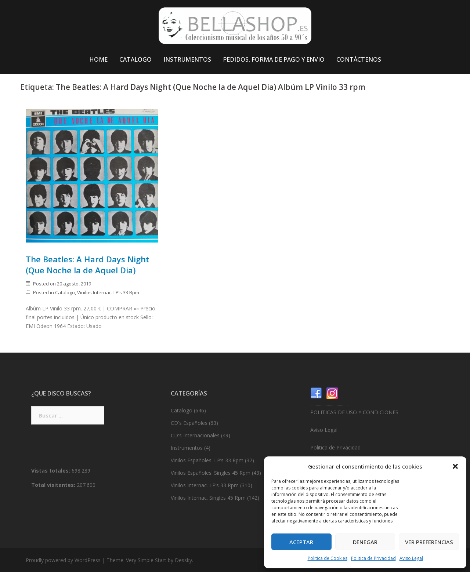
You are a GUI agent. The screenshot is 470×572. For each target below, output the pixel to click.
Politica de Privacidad (373, 558)
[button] (455, 466)
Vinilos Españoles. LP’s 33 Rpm (207, 460)
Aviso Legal (411, 558)
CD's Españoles (189, 422)
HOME (98, 59)
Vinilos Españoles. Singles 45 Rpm (210, 472)
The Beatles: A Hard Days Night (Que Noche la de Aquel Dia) (87, 265)
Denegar (365, 542)
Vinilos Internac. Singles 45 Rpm (208, 497)
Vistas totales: (51, 470)
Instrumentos (187, 447)
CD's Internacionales (195, 435)
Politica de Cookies (327, 558)
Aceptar (301, 542)
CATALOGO (135, 59)
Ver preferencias (429, 542)
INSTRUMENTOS (187, 59)
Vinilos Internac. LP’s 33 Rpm (108, 292)
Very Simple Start (146, 560)
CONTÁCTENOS (358, 59)
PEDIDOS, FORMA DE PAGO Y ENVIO (274, 59)
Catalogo (65, 292)
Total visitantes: (54, 484)
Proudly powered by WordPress (63, 560)
